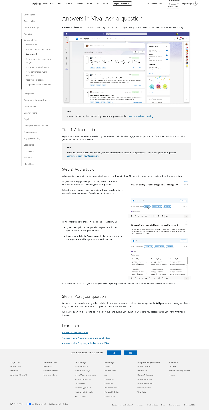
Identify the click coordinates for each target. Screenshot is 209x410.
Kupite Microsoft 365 (122, 4)
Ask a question (32, 54)
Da (113, 352)
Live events (29, 151)
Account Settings (31, 27)
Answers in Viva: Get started (75, 332)
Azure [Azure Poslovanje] (106, 375)
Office (59, 4)
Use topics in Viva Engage (37, 67)
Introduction (31, 44)
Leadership (29, 144)
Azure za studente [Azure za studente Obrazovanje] (81, 396)
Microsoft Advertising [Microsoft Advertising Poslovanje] (111, 388)
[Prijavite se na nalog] (190, 3)
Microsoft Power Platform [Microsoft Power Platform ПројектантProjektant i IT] (145, 383)
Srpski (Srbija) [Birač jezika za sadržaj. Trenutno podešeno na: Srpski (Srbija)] (18, 404)
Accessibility (29, 21)
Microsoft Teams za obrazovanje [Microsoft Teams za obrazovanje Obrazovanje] (85, 375)
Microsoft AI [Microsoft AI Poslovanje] (108, 366)
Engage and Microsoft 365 (36, 125)
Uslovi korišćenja (152, 405)
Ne (130, 352)
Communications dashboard (37, 100)
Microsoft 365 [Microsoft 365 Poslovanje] (108, 383)
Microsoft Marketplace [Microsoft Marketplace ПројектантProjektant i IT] (144, 379)
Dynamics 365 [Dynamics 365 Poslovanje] (109, 379)
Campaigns (29, 93)
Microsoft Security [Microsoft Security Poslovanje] (110, 371)
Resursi (105, 4)
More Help (29, 163)
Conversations (30, 112)
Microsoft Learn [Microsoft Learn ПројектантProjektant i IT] (142, 371)
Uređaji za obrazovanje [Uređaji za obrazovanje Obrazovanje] (82, 371)
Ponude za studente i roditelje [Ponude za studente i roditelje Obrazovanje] (84, 392)
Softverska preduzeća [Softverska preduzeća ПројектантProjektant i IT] (144, 388)
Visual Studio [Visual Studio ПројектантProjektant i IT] (141, 392)
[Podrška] (36, 3)
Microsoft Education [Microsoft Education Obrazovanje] (81, 366)
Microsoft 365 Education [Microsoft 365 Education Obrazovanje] (83, 379)
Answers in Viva (31, 40)
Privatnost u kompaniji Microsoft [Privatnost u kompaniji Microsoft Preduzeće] (179, 371)
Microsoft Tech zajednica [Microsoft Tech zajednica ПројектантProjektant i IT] (145, 375)
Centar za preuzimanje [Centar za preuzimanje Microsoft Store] (50, 371)
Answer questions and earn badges (38, 61)
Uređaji (80, 4)
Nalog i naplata (93, 4)
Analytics (28, 33)
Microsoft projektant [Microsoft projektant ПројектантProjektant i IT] (144, 366)
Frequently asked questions (38, 84)
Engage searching (32, 138)
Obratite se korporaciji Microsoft (122, 405)
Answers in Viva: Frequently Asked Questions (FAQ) (85, 343)
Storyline (28, 157)
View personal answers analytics (36, 73)
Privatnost (140, 405)
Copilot (27, 119)
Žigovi (163, 405)
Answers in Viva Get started (38, 49)
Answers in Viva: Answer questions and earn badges (86, 337)
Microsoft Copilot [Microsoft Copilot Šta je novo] (16, 366)
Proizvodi (68, 4)
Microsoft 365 (48, 4)
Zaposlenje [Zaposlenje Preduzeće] (172, 366)
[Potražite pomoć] (174, 3)
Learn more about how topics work (83, 155)
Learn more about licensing (140, 116)
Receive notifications (35, 79)
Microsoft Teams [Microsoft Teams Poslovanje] (109, 396)
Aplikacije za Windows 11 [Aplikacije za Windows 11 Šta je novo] (18, 375)
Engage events (30, 131)
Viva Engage (29, 14)
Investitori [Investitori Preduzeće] (172, 375)
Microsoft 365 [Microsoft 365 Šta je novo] (14, 371)
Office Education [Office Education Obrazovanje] (80, 383)
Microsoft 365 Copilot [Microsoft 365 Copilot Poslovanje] (111, 392)
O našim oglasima (174, 405)
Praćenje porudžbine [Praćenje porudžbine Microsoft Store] (50, 375)
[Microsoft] (19, 3)
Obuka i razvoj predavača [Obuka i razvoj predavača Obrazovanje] (83, 388)
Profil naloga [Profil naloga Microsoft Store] (47, 366)
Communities (30, 106)
